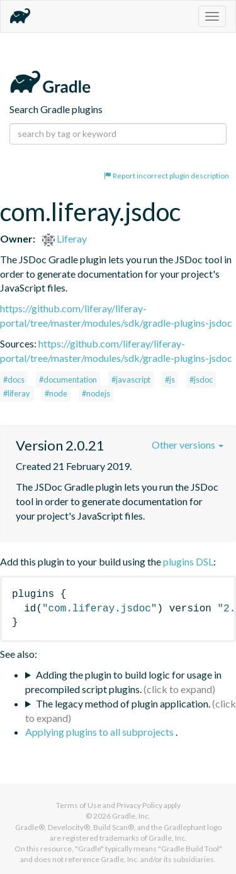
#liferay (16, 393)
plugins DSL (188, 561)
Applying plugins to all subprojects (100, 732)
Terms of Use (78, 805)
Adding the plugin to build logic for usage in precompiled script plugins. (123, 682)
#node (56, 393)
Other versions (187, 445)
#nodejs (96, 393)
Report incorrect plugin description (166, 175)
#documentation (68, 379)
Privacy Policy (139, 805)
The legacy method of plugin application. (123, 703)
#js (170, 379)
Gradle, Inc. (131, 816)
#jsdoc (201, 379)
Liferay (64, 238)
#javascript (130, 379)
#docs (14, 379)
